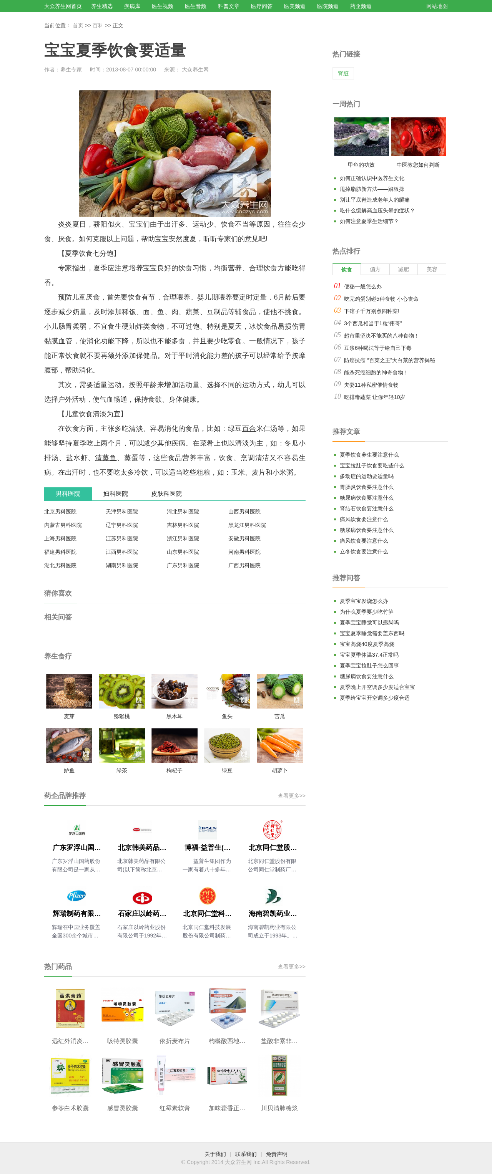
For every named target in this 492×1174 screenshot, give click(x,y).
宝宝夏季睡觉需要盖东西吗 (372, 633)
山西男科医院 (244, 511)
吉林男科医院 (183, 525)
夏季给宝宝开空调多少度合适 (375, 698)
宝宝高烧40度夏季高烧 (367, 644)
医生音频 (195, 6)
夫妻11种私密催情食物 (371, 385)
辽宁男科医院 (122, 525)
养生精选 (102, 6)
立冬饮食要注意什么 (364, 551)
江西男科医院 (122, 552)
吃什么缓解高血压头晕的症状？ (377, 210)
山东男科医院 (183, 552)
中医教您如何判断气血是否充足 (418, 166)
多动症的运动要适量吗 (367, 476)
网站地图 (437, 6)
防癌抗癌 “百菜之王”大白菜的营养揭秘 (389, 360)
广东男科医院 (183, 565)
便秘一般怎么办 (363, 286)
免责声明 (277, 1154)
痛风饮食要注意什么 (364, 519)
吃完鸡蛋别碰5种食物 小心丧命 (381, 299)
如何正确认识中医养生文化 (372, 178)
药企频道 (361, 6)
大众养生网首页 (63, 6)
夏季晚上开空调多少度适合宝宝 (377, 687)
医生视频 (162, 6)
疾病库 (132, 6)
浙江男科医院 (183, 538)
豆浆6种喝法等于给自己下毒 (378, 348)
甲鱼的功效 (361, 165)
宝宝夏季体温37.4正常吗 (369, 655)
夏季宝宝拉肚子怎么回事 (369, 665)
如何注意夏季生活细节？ (369, 221)
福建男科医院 (60, 552)
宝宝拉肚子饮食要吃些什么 (372, 465)
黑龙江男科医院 (247, 525)
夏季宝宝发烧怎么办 (364, 601)
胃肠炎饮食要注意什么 (367, 487)
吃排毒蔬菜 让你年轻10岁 (374, 397)
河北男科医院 (183, 511)
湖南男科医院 (122, 565)
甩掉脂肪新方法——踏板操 (372, 189)
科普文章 (228, 6)
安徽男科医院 (244, 538)
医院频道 (328, 6)
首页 (78, 25)
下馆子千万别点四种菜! (371, 311)
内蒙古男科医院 (63, 525)
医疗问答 (262, 6)
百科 (98, 25)
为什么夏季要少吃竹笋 (367, 612)
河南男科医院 (244, 552)
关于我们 (215, 1154)
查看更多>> (292, 796)
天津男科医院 (122, 511)
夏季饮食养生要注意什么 (369, 455)
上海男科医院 (60, 538)
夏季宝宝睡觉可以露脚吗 (369, 622)
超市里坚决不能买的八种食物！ (381, 336)
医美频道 (295, 6)
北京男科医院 (60, 511)
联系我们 (246, 1154)
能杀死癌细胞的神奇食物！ (376, 372)
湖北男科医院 (60, 565)
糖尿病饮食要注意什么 (367, 498)
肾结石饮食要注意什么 (367, 508)
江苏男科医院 (122, 538)
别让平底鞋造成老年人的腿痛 (375, 200)
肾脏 (343, 73)
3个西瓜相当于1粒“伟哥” (373, 323)
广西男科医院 (244, 565)
